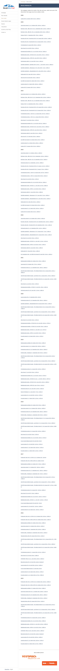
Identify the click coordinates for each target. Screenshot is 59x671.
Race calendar (4, 15)
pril (29, 77)
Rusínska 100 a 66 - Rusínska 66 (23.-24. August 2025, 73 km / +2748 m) (36, 41)
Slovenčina (7, 669)
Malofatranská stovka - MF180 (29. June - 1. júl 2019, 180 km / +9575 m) (35, 378)
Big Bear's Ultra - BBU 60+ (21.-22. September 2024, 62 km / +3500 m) (35, 100)
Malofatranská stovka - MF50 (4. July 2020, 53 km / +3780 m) (33, 333)
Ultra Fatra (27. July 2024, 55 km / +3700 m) (30, 120)
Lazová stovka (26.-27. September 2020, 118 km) (31, 297)
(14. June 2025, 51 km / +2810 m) (36, 61)
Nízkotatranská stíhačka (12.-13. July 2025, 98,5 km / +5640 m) (34, 51)
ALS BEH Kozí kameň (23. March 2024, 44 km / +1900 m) (33, 139)
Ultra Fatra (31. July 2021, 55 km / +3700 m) (30, 283)
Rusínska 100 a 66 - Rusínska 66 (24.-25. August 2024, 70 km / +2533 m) (36, 110)
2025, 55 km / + (33, 77)
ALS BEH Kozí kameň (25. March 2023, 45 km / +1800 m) (33, 205)
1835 (42, 80)
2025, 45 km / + (37, 80)
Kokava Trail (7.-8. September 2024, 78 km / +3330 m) (32, 103)
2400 (38, 77)
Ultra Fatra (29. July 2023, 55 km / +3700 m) (30, 179)
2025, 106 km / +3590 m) (37, 84)
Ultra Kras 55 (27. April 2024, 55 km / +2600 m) (30, 136)
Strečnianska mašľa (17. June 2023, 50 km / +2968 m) (32, 192)
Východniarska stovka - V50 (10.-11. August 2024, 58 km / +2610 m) (35, 116)
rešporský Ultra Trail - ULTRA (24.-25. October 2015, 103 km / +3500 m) (36, 581)
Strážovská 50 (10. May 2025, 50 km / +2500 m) (30, 74)
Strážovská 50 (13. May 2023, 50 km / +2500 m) (30, 201)
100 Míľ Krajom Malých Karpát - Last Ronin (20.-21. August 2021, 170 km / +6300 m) (38, 275)
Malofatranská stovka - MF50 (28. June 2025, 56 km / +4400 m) (34, 58)
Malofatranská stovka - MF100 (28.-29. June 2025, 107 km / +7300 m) (35, 54)
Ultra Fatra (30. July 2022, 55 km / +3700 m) (30, 238)
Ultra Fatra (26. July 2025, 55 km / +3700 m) (30, 48)
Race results (3, 18)
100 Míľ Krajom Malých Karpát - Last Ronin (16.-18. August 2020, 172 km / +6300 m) (38, 311)
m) (39, 77)
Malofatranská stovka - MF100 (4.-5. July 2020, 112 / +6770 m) (33, 329)
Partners (3, 23)
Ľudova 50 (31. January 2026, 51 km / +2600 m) (30, 18)
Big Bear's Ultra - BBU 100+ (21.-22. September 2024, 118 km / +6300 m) (36, 97)
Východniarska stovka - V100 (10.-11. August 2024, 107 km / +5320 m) (35, 113)
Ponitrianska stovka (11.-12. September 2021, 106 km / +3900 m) (34, 267)
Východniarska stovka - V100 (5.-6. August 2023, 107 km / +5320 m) (35, 172)
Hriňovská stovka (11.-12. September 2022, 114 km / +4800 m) (33, 228)
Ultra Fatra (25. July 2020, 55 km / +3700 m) (30, 319)
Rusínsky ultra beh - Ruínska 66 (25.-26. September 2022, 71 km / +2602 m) (36, 225)
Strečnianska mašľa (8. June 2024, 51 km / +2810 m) (31, 133)
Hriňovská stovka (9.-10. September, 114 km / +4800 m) (32, 162)
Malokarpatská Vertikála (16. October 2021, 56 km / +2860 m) (33, 261)
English (11, 669)
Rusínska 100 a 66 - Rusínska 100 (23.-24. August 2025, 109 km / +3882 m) (36, 38)
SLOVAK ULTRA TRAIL (6, 29)
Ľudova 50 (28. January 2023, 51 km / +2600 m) (30, 211)
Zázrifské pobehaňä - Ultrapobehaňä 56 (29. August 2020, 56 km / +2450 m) (36, 303)
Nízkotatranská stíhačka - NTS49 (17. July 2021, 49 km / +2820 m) (34, 287)
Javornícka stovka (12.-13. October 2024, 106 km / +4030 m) (33, 94)
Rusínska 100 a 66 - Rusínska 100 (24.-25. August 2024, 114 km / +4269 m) (36, 107)
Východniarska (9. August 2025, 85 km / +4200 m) (31, 45)
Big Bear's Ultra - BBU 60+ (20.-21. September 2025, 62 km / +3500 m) (35, 31)
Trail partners (4, 26)
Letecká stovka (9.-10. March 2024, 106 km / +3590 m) (32, 143)
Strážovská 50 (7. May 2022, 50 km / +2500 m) (30, 251)
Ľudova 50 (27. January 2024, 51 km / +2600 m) (30, 146)
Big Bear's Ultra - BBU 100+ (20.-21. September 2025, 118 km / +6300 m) (36, 28)
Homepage (3, 12)
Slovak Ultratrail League (6, 21)
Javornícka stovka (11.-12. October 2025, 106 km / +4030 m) (33, 25)
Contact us (3, 32)
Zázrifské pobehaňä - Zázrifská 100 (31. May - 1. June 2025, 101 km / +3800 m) (37, 64)
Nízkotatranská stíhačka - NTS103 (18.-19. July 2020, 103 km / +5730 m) (35, 323)
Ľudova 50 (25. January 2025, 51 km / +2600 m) (30, 87)
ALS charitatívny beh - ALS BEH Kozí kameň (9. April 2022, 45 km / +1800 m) (36, 254)
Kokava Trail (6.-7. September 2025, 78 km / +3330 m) (32, 35)
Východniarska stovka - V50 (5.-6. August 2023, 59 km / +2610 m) (34, 175)
